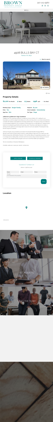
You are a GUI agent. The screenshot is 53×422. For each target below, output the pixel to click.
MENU (27, 10)
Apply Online (18, 158)
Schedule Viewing (35, 158)
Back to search (45, 59)
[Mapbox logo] (6, 220)
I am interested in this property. (26, 176)
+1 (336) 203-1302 (28, 167)
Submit (43, 181)
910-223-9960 (43, 3)
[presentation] (16, 181)
